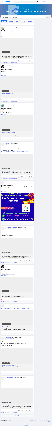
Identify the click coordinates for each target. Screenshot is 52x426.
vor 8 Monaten (7, 228)
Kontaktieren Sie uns (47, 420)
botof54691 (7, 143)
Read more (3, 36)
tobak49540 (7, 27)
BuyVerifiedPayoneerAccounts (11, 227)
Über (31, 420)
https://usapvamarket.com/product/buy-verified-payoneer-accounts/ (15, 151)
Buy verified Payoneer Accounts (8, 326)
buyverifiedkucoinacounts (10, 304)
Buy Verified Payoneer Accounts (8, 55)
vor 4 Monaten (7, 28)
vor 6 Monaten (7, 105)
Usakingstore (7, 104)
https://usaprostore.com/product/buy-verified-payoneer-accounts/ (15, 231)
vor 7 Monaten (7, 144)
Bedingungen (35, 420)
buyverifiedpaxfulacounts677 (11, 377)
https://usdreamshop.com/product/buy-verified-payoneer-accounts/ (15, 31)
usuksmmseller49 (8, 337)
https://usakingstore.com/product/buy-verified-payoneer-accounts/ (16, 109)
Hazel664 (7, 65)
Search (47, 17)
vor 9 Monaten (7, 338)
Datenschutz (40, 420)
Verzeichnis (49, 421)
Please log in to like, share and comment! (9, 62)
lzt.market (26, 425)
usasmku (7, 182)
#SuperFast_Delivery (24, 146)
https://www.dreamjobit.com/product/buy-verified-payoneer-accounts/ (15, 308)
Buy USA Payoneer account (7, 93)
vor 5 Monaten (7, 66)
